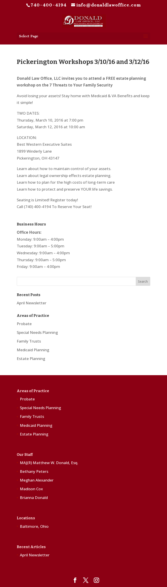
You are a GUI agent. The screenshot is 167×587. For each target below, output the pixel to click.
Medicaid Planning (33, 349)
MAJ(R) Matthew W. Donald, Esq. (49, 462)
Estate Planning (31, 358)
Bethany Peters (34, 471)
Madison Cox (31, 488)
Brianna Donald (34, 497)
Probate (24, 323)
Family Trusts (29, 341)
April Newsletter (31, 302)
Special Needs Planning (37, 332)
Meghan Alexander (37, 480)
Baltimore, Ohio (34, 526)
